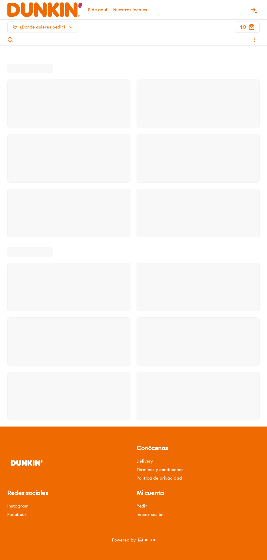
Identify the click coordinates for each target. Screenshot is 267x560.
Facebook (17, 514)
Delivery (145, 461)
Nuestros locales (130, 9)
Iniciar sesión (150, 514)
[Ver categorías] (254, 39)
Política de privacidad (159, 478)
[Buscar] (10, 40)
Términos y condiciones (160, 469)
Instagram (17, 505)
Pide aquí (97, 9)
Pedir (142, 505)
